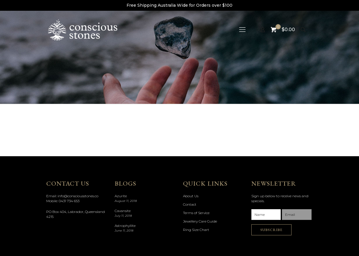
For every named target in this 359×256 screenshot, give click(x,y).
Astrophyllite (125, 225)
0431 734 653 (69, 201)
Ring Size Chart (196, 229)
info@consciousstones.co (78, 196)
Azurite (121, 196)
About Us (190, 196)
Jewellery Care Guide (200, 221)
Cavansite (123, 211)
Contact (189, 204)
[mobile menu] (242, 30)
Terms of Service (196, 213)
